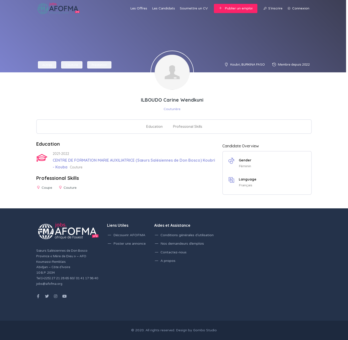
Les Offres (138, 8)
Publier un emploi (236, 8)
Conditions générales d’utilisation (187, 235)
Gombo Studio (205, 330)
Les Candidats (163, 8)
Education (154, 126)
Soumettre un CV (194, 8)
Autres (47, 65)
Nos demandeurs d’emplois (182, 244)
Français (245, 185)
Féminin (245, 166)
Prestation (99, 65)
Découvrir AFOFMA (129, 235)
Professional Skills (187, 126)
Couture (71, 65)
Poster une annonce (129, 244)
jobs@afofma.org (49, 284)
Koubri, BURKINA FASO (247, 65)
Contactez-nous (173, 252)
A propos (167, 261)
